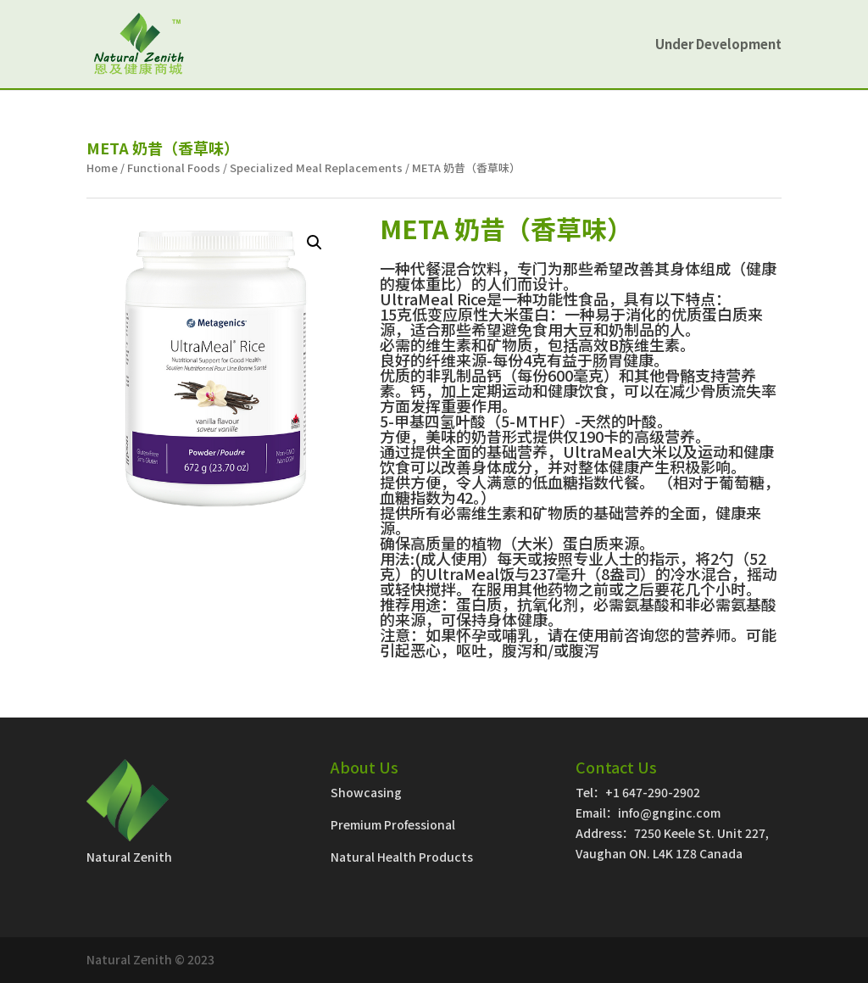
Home (102, 167)
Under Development (718, 45)
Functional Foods (173, 167)
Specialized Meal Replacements (316, 167)
